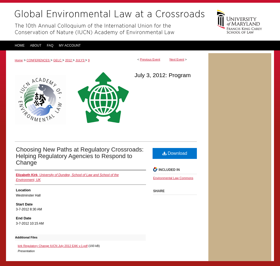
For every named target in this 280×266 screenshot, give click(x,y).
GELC (57, 60)
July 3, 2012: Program (163, 75)
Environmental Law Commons (173, 178)
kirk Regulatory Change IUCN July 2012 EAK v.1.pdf (53, 245)
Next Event (177, 59)
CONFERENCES (38, 60)
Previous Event (150, 59)
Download (174, 153)
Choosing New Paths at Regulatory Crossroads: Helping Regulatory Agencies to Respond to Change (80, 156)
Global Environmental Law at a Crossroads (107, 22)
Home (19, 60)
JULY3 (80, 60)
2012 (69, 60)
